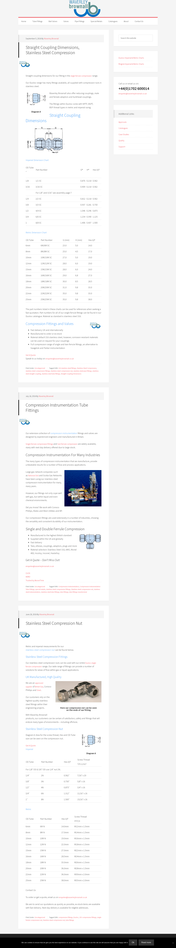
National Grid (34, 475)
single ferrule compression (83, 75)
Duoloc (76, 917)
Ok (133, 943)
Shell (46, 690)
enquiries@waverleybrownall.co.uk (61, 358)
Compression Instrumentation (68, 586)
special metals (40, 589)
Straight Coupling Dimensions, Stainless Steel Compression (52, 50)
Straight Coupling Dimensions (71, 374)
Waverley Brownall (88, 8)
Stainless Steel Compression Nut (54, 623)
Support (122, 146)
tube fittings (64, 592)
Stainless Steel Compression (86, 368)
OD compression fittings (87, 917)
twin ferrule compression (72, 443)
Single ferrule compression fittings (41, 443)
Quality (122, 140)
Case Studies (124, 134)
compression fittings (65, 917)
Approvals (123, 122)
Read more (147, 943)
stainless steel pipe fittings (82, 371)
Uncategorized (40, 368)
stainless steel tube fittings (51, 374)
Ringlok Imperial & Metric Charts (133, 63)
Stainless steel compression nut (62, 371)
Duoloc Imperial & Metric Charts (133, 57)
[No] (173, 943)
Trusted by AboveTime (36, 580)
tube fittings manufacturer (78, 592)
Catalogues (124, 128)
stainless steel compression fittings (38, 371)
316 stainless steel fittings (67, 368)
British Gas (41, 686)
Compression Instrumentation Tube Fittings (57, 407)
